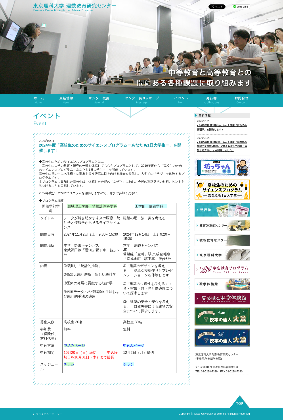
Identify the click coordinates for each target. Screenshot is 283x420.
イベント (181, 100)
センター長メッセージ (142, 100)
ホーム (39, 100)
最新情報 (66, 100)
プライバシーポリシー (49, 414)
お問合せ (241, 100)
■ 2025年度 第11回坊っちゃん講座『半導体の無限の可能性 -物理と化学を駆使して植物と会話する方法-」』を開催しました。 (222, 146)
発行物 (211, 100)
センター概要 (99, 100)
